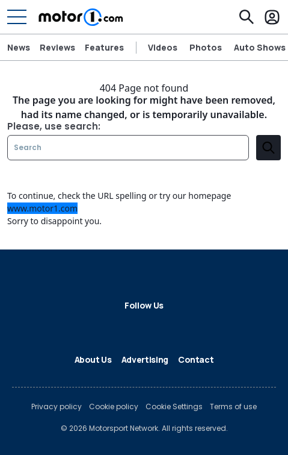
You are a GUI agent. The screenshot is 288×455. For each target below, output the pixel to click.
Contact (196, 359)
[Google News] (154, 327)
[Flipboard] (135, 327)
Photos (205, 47)
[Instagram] (173, 327)
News (18, 47)
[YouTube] (192, 327)
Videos (162, 47)
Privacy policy (56, 407)
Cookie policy (113, 407)
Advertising (144, 359)
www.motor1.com (42, 208)
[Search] (246, 17)
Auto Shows (260, 47)
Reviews (57, 47)
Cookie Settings (174, 407)
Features (104, 47)
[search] (268, 147)
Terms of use (233, 407)
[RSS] (212, 327)
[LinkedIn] (115, 327)
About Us (93, 359)
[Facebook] (77, 327)
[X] (96, 327)
